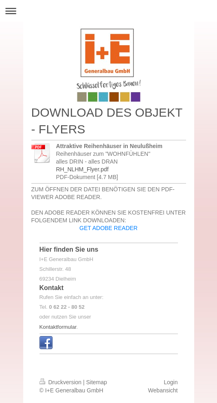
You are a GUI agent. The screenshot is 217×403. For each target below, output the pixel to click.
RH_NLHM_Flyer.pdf (82, 169)
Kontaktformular (58, 327)
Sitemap (96, 382)
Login (171, 382)
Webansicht (163, 390)
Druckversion (61, 382)
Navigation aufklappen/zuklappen (108, 11)
